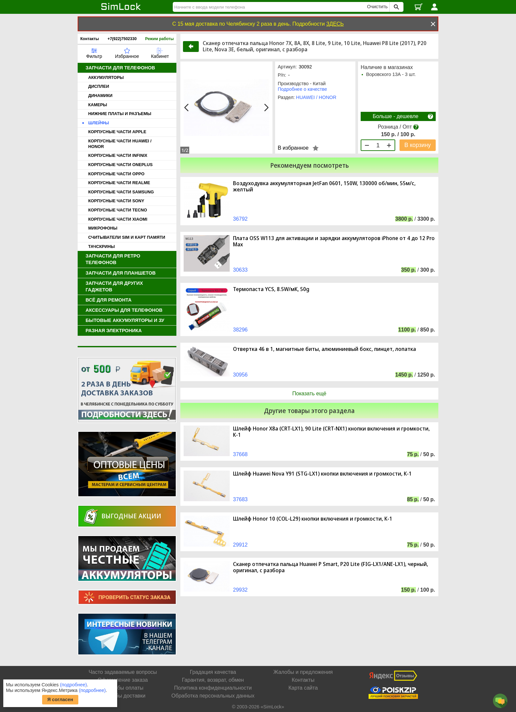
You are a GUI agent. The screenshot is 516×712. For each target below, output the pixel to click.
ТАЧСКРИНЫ (101, 246)
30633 (240, 270)
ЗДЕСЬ (335, 24)
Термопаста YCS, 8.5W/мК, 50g (271, 289)
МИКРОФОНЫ (102, 228)
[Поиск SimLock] (395, 7)
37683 (240, 499)
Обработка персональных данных (212, 696)
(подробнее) (73, 684)
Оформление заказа (123, 680)
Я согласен (60, 699)
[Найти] (270, 7)
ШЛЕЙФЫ (98, 122)
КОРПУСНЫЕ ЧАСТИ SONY (116, 200)
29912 (240, 545)
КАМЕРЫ (97, 104)
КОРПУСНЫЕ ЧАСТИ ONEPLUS (120, 164)
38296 (240, 329)
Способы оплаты (122, 688)
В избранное (293, 148)
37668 (240, 454)
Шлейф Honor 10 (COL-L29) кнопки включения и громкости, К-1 (312, 519)
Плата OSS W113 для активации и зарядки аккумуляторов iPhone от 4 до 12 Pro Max (334, 241)
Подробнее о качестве (302, 89)
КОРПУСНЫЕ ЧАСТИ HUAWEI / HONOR (119, 143)
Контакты (89, 39)
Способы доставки (122, 696)
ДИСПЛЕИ (98, 86)
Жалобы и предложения (303, 672)
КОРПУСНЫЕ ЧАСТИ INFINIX (117, 155)
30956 (240, 375)
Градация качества (213, 672)
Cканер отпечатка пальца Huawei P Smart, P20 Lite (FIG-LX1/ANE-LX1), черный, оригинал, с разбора (330, 567)
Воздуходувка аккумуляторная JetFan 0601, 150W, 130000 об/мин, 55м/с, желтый (324, 186)
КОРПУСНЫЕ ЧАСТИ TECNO (117, 210)
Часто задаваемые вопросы (123, 672)
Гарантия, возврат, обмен (213, 680)
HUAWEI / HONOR (316, 97)
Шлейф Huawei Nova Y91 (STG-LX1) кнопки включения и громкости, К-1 (322, 474)
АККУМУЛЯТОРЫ (106, 77)
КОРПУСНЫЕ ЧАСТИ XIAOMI (117, 219)
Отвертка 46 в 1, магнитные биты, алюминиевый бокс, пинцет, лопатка (324, 349)
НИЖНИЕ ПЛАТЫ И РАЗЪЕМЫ (119, 113)
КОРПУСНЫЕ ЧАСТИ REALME (119, 182)
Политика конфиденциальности (213, 688)
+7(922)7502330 (122, 39)
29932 (240, 590)
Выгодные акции (131, 515)
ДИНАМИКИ (100, 95)
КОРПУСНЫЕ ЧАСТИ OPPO (116, 173)
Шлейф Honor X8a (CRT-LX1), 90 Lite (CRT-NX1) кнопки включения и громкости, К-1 (331, 432)
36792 (240, 219)
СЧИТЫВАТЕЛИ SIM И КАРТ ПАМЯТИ (126, 237)
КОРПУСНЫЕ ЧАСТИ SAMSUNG (121, 191)
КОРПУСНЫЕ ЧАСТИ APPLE (117, 131)
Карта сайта (303, 688)
